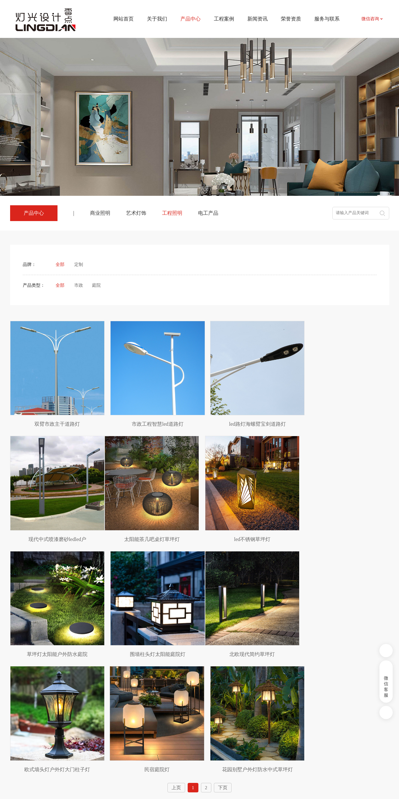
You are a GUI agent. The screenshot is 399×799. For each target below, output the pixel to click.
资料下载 (251, 726)
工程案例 (224, 18)
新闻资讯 (257, 18)
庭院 (96, 285)
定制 (78, 264)
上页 (176, 660)
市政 (78, 285)
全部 (60, 264)
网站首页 (123, 18)
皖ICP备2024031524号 (253, 780)
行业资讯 (205, 726)
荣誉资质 (291, 18)
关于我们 (157, 18)
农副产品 (71, 735)
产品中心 (115, 702)
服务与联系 (327, 18)
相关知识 (205, 735)
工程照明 (172, 213)
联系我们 (251, 716)
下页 (222, 660)
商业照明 (100, 213)
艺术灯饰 (136, 213)
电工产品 (208, 213)
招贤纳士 (251, 735)
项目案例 (159, 716)
